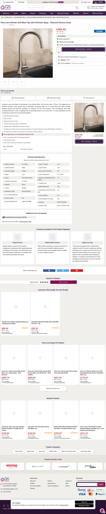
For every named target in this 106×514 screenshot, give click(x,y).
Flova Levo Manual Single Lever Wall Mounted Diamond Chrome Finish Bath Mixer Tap (91, 373)
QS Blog (32, 483)
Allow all (84, 502)
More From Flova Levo (53, 388)
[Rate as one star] (41, 282)
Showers (32, 13)
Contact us (69, 481)
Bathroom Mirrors (98, 13)
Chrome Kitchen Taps (25, 221)
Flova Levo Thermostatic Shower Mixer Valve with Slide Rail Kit (65, 372)
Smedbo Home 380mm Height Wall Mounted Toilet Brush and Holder (15, 322)
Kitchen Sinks (30, 451)
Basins (24, 13)
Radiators (76, 13)
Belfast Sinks (53, 451)
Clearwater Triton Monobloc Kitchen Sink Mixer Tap (38, 427)
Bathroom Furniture (63, 13)
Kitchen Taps (18, 451)
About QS (32, 481)
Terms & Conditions (53, 486)
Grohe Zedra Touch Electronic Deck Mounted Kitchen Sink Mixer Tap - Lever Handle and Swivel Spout (92, 428)
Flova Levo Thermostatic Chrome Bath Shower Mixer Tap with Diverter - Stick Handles (39, 373)
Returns (68, 486)
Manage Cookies (84, 505)
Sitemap (32, 488)
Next (51, 53)
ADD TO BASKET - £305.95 (83, 49)
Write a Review (63, 282)
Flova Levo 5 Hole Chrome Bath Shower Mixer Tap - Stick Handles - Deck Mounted (13, 373)
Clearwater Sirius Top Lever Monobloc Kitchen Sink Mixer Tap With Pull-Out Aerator (13, 428)
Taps (51, 13)
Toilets (16, 13)
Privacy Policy (51, 483)
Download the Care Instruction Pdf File (15, 217)
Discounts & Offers (35, 486)
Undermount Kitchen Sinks (68, 451)
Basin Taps (42, 451)
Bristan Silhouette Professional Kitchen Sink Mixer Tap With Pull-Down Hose (65, 427)
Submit (101, 484)
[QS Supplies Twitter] (8, 505)
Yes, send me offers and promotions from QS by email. (91, 480)
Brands (21, 2)
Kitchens (85, 13)
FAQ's (67, 483)
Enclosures (42, 13)
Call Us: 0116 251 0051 (98, 6)
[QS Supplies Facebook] (4, 505)
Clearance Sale (8, 2)
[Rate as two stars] (41, 282)
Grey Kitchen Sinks (86, 451)
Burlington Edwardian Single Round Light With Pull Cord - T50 (45, 322)
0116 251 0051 (6, 492)
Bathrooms (6, 13)
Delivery (50, 481)
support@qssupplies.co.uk (9, 489)
